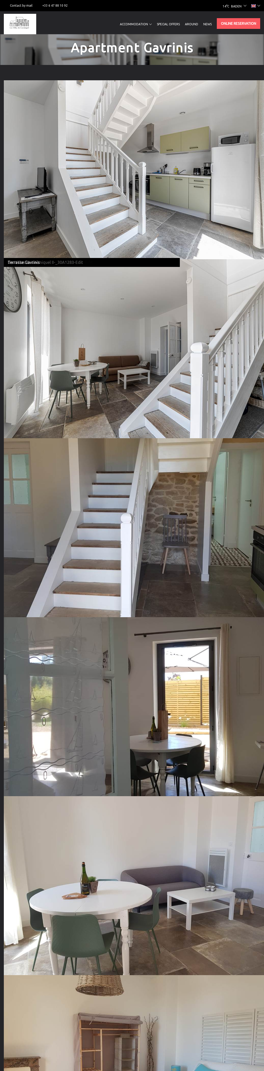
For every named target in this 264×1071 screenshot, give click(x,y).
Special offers (168, 24)
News (207, 24)
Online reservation (238, 23)
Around (191, 24)
